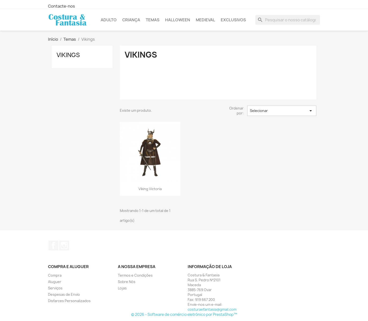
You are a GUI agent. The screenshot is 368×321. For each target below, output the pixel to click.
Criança (131, 20)
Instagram (64, 245)
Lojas (122, 288)
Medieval (205, 20)
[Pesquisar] (287, 20)
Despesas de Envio (64, 294)
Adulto (109, 20)
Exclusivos (233, 20)
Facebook (53, 245)
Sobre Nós (126, 281)
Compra (54, 275)
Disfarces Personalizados (69, 300)
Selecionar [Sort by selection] (282, 111)
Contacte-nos (61, 6)
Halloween (177, 20)
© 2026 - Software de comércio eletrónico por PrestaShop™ (184, 314)
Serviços (55, 288)
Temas (152, 20)
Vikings (68, 55)
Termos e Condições (135, 275)
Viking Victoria (150, 188)
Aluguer (54, 281)
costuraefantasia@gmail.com (212, 309)
